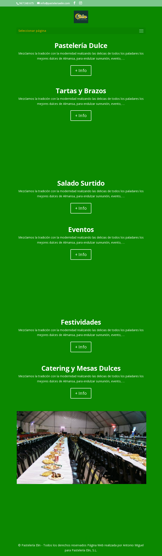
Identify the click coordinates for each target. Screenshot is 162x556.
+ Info (81, 70)
